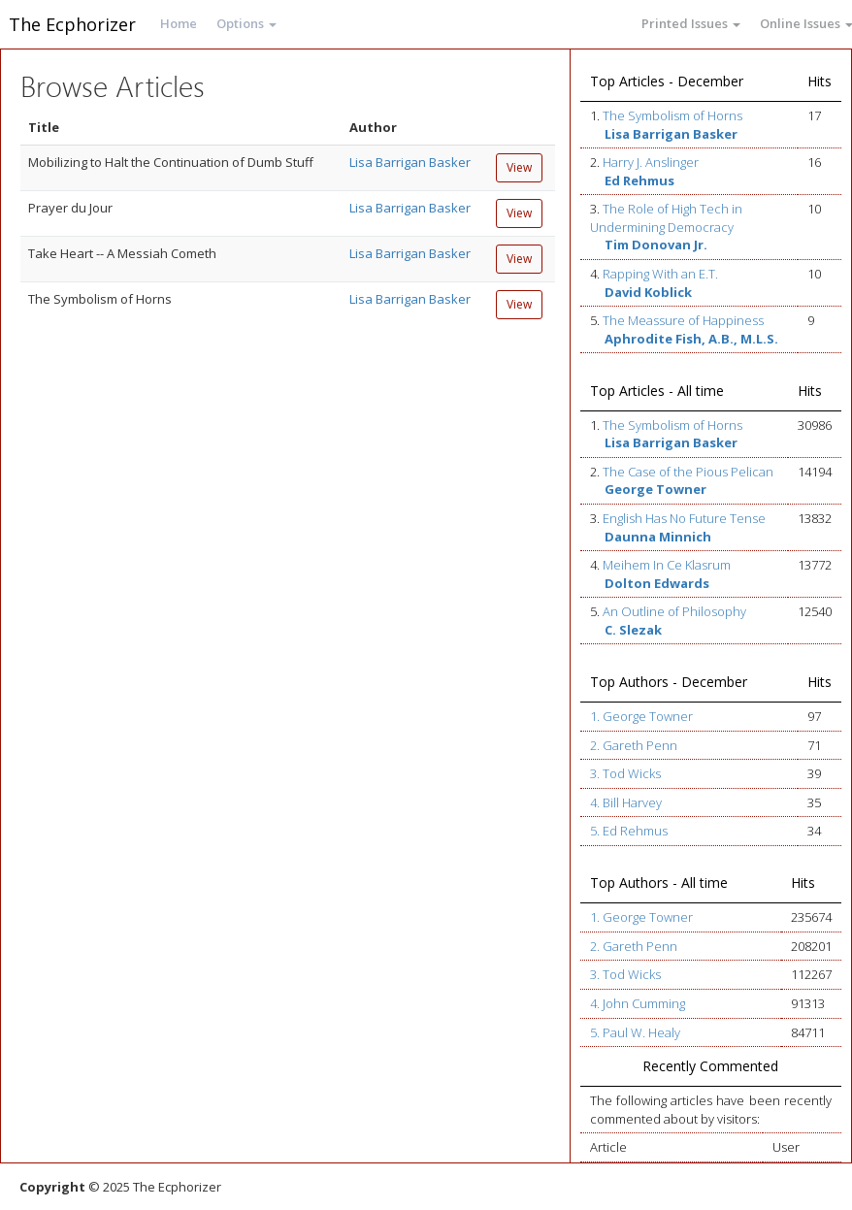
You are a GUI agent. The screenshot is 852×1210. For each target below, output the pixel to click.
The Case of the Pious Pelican (688, 471)
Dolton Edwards (657, 583)
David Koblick (648, 292)
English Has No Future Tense (684, 518)
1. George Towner (641, 716)
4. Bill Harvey (626, 802)
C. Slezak (633, 629)
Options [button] (246, 23)
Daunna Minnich (658, 536)
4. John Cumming (637, 1003)
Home (178, 23)
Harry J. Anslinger (651, 162)
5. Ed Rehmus (629, 830)
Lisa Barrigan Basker (410, 162)
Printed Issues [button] (690, 23)
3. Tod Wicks (625, 773)
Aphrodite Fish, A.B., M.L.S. (691, 338)
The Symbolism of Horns (672, 115)
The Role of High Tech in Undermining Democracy (666, 218)
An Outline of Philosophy (674, 611)
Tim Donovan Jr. (656, 244)
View (519, 167)
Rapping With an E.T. (660, 273)
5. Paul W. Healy (635, 1032)
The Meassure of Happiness (683, 320)
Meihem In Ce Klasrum (667, 564)
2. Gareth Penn (633, 745)
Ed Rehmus (639, 180)
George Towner (655, 489)
